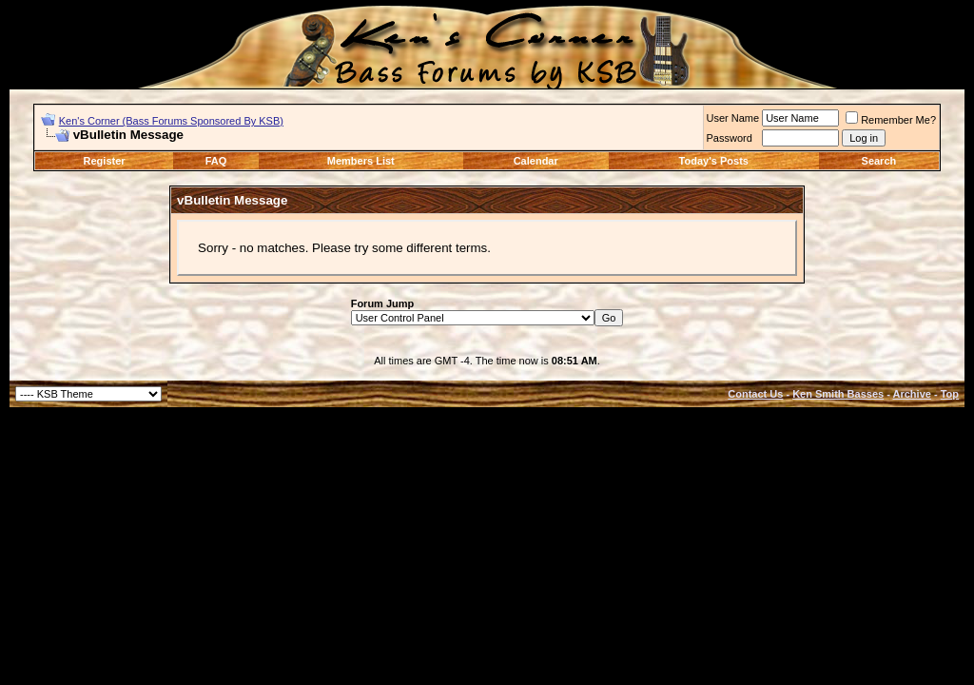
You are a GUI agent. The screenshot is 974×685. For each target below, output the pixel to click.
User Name (733, 118)
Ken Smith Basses (838, 394)
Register (105, 160)
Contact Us (755, 394)
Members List (361, 160)
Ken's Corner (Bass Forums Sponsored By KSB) (171, 121)
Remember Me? (891, 120)
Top (950, 394)
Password (729, 138)
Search (879, 160)
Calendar (536, 160)
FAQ (216, 160)
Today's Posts (714, 160)
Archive (912, 394)
